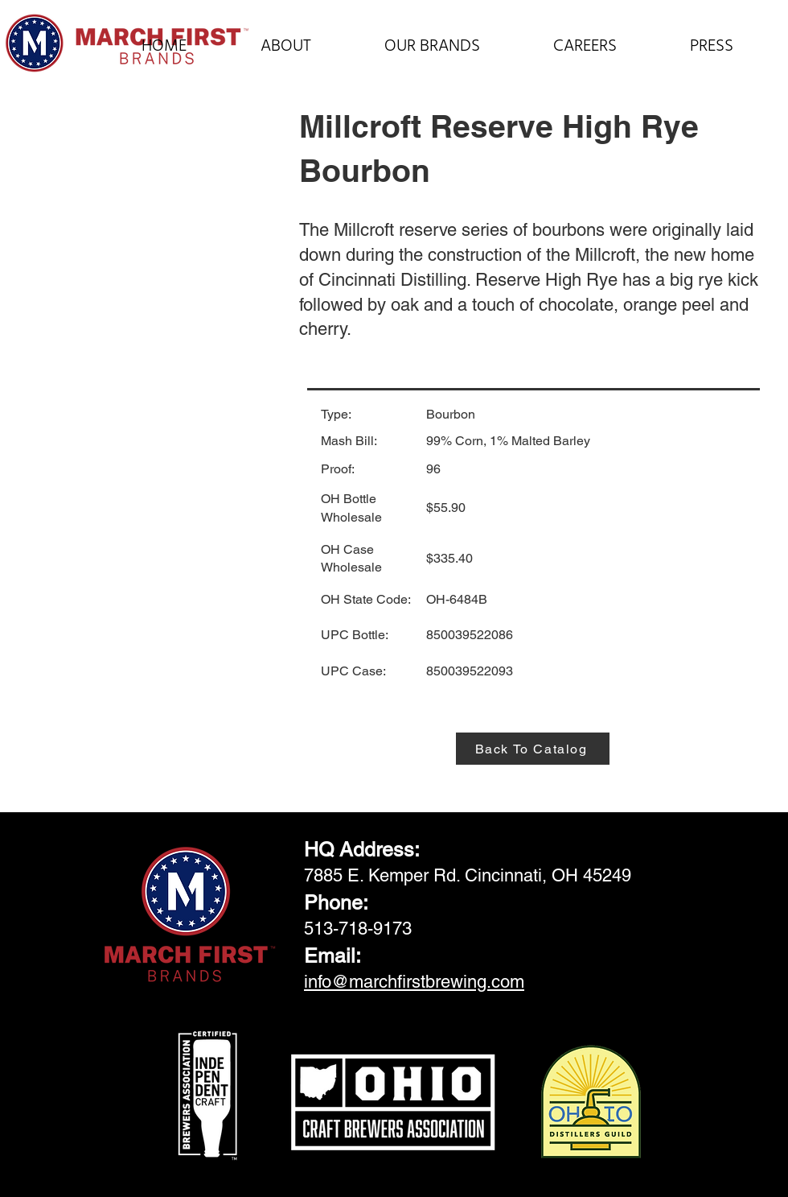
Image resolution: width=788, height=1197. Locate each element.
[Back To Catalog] (532, 749)
